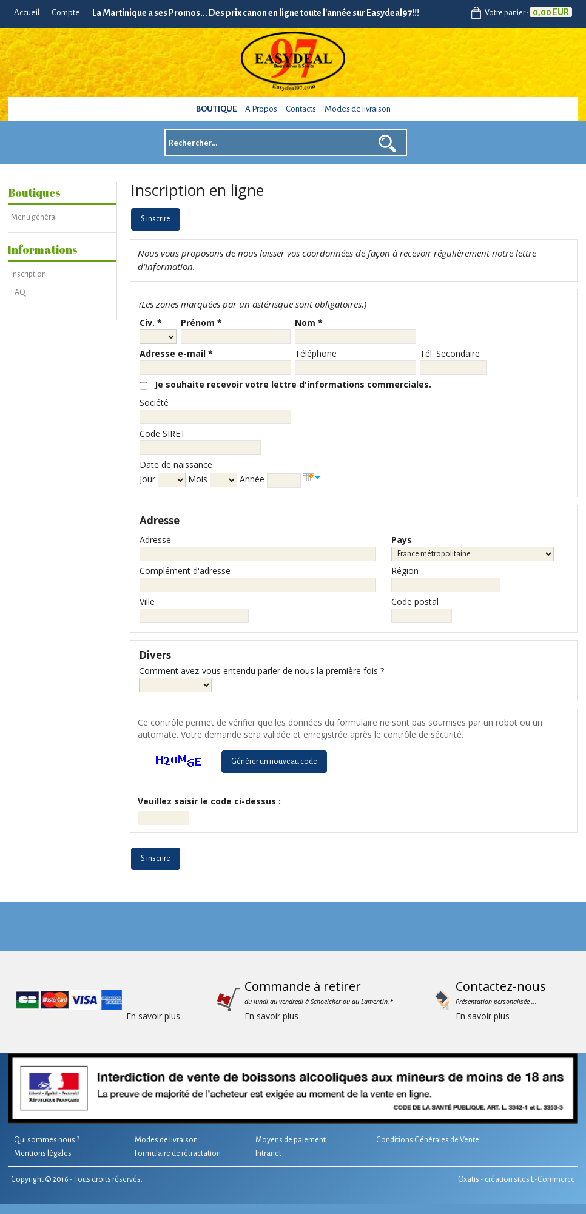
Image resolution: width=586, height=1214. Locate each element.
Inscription (28, 274)
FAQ (18, 292)
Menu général (34, 217)
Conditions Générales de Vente (427, 1140)
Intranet (268, 1153)
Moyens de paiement (290, 1140)
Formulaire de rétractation (178, 1153)
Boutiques (34, 192)
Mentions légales (43, 1153)
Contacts (301, 108)
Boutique (216, 108)
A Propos (261, 108)
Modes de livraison (358, 108)
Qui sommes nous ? (46, 1140)
